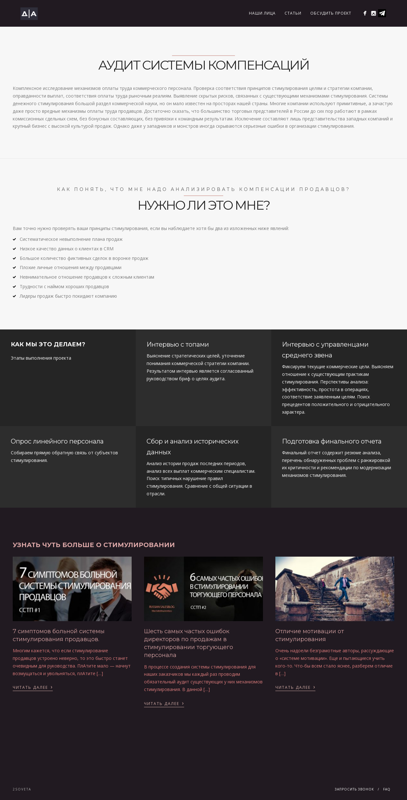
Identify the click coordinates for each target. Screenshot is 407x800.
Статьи (293, 13)
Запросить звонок (354, 789)
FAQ (386, 789)
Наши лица (262, 13)
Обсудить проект (330, 13)
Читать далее (33, 686)
